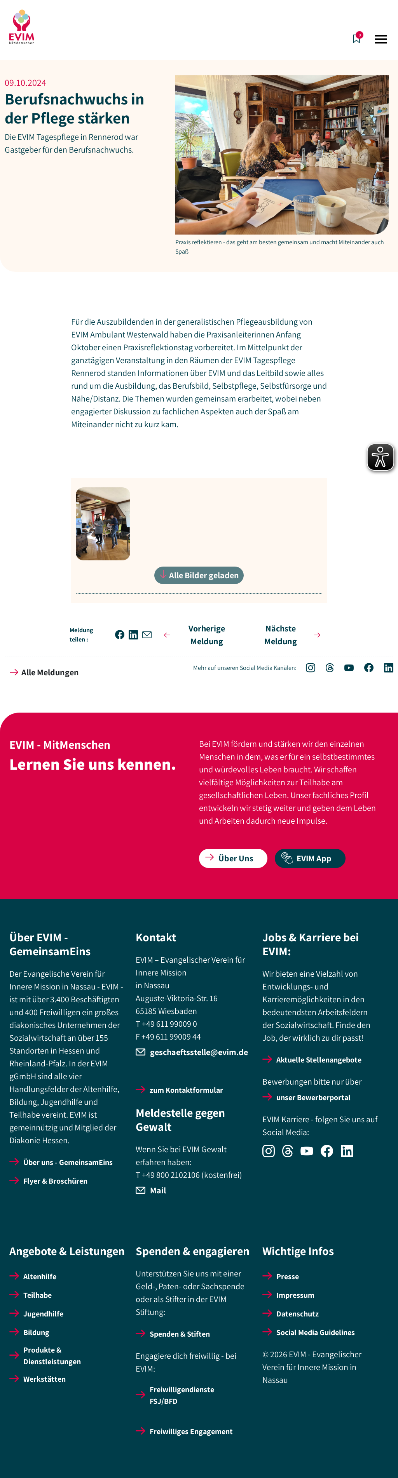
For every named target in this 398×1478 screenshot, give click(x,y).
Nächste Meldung (293, 635)
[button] (122, 635)
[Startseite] (21, 26)
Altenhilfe (39, 1276)
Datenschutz (297, 1314)
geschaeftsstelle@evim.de (199, 1052)
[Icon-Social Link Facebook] (365, 668)
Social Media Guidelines (315, 1332)
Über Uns (229, 858)
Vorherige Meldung (193, 635)
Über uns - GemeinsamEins (68, 1162)
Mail (158, 1190)
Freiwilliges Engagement (191, 1431)
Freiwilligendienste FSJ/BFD (182, 1395)
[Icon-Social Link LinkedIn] (384, 668)
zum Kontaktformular (186, 1090)
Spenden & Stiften (180, 1334)
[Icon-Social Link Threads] (325, 668)
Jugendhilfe (43, 1314)
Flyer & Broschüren (55, 1181)
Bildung (36, 1332)
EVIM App (306, 858)
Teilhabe (37, 1295)
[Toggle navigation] (381, 39)
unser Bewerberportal (313, 1097)
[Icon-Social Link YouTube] (345, 668)
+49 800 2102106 (171, 1174)
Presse (287, 1276)
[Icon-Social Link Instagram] (306, 668)
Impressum (295, 1295)
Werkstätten (44, 1379)
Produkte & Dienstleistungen (52, 1356)
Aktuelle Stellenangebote (318, 1060)
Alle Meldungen (44, 672)
